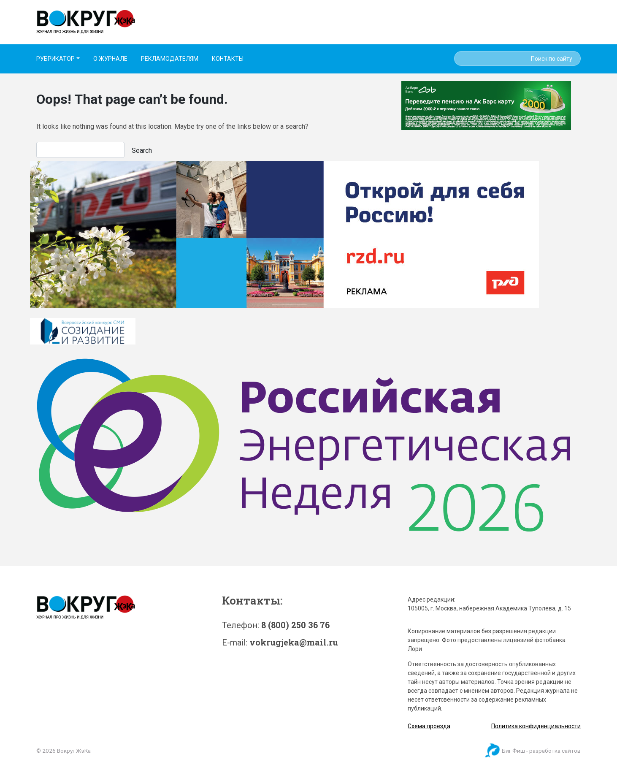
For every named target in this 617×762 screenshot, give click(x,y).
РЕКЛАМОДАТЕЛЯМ (169, 58)
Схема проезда (429, 726)
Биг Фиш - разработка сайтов (541, 750)
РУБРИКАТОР (55, 58)
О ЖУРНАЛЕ (110, 58)
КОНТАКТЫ (228, 58)
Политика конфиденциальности (536, 726)
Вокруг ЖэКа (74, 750)
